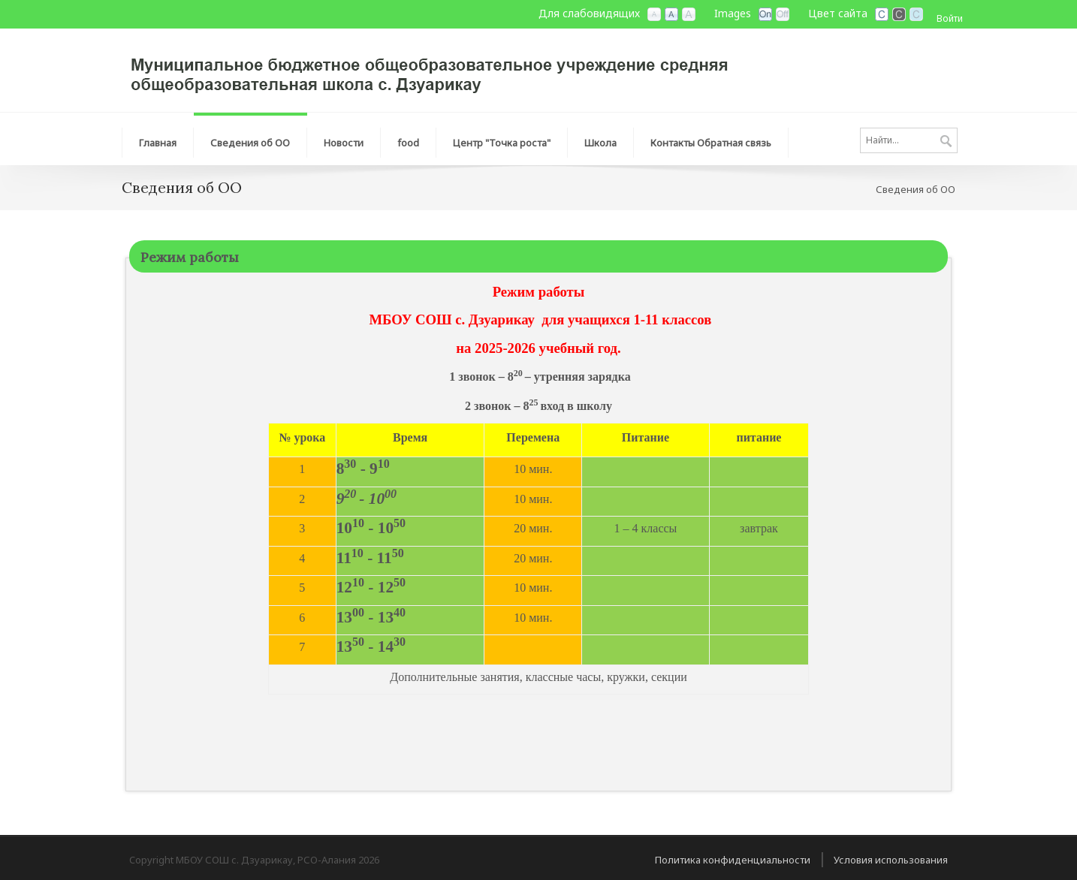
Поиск (946, 142)
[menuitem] (158, 139)
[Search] (909, 140)
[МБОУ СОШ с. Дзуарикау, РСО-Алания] (437, 69)
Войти (950, 18)
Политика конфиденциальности (732, 859)
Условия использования (891, 859)
